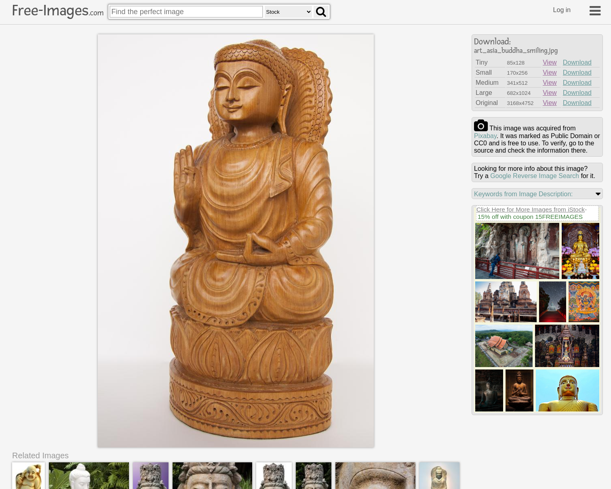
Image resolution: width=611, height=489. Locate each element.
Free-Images (57, 10)
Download (577, 62)
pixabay (485, 135)
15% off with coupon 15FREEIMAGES (530, 216)
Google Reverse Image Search (534, 175)
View (549, 62)
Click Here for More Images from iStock (530, 209)
